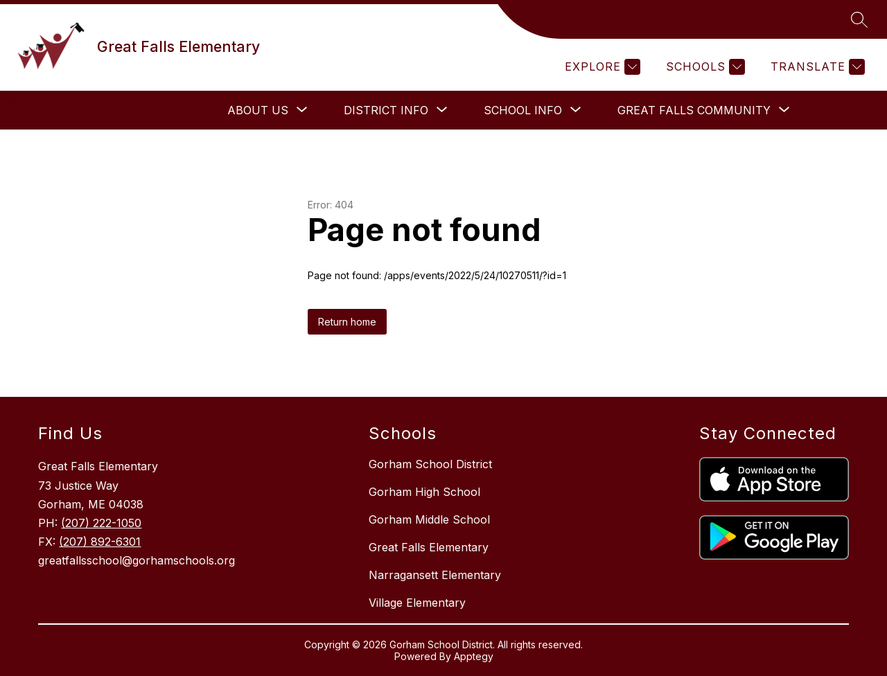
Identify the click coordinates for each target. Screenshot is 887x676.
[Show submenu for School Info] (523, 110)
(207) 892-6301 (100, 542)
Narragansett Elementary (435, 575)
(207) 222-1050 (101, 523)
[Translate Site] (816, 66)
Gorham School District (430, 464)
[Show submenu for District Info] (386, 110)
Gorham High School (424, 492)
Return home (347, 322)
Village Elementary (417, 603)
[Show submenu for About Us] (257, 110)
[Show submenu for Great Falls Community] (694, 110)
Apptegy (473, 656)
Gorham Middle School (429, 519)
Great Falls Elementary (429, 547)
